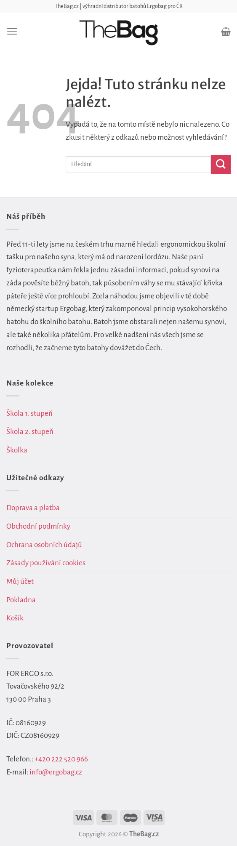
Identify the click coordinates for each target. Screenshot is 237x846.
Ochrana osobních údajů (44, 545)
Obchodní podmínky (38, 526)
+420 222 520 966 (61, 759)
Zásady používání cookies (45, 563)
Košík (15, 618)
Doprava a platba (33, 508)
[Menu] (12, 31)
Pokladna (21, 600)
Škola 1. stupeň (29, 414)
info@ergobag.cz (55, 772)
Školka (16, 450)
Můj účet (20, 581)
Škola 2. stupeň (29, 432)
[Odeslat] (221, 165)
